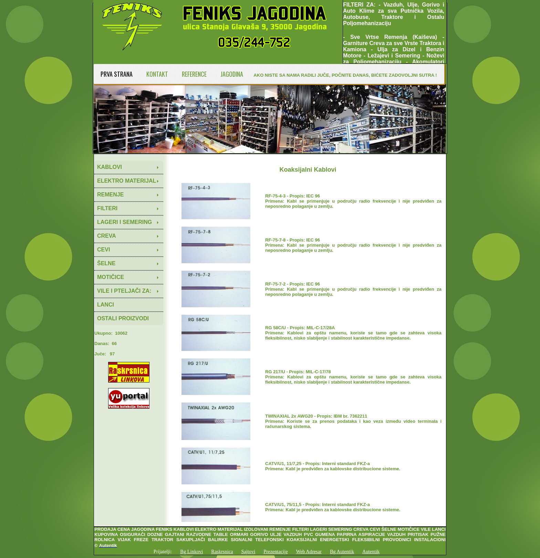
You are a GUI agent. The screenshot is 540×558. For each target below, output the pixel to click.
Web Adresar (309, 551)
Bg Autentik (342, 551)
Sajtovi (248, 551)
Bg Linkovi (191, 551)
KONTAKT (157, 73)
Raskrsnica (222, 551)
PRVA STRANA (117, 73)
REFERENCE (194, 73)
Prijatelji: (163, 551)
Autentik (371, 551)
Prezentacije (275, 551)
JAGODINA (231, 73)
